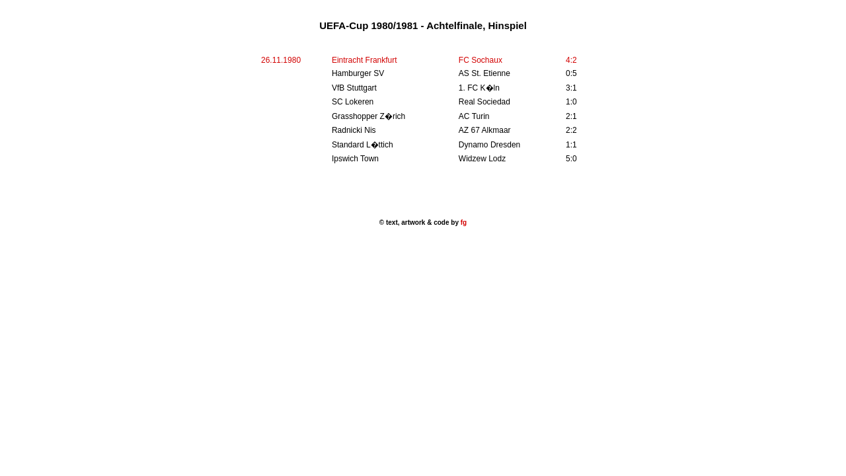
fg (463, 222)
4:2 (571, 60)
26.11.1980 (281, 60)
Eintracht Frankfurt (364, 60)
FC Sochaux (480, 60)
